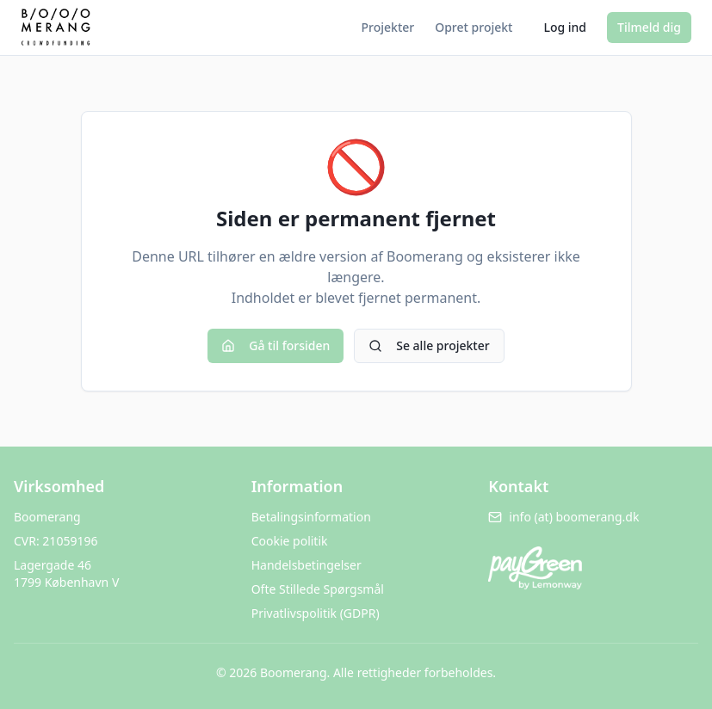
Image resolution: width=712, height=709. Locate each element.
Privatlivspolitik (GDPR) (315, 613)
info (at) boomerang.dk (563, 517)
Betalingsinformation (311, 517)
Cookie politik (289, 541)
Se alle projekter (428, 345)
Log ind (564, 27)
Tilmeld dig (649, 27)
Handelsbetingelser (306, 565)
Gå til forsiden (275, 345)
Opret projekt (473, 27)
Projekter (388, 27)
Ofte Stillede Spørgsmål (317, 589)
